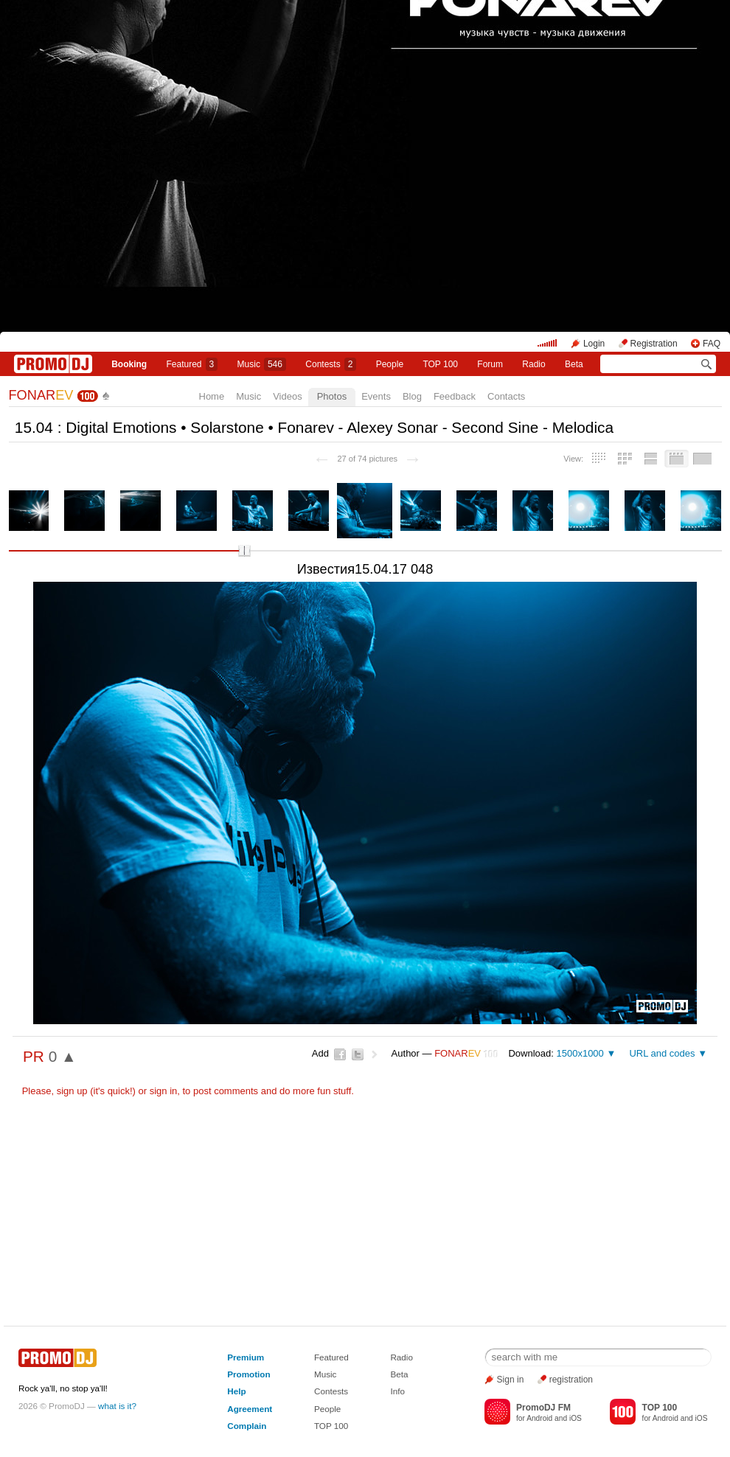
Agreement (249, 1408)
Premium (245, 1357)
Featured (192, 364)
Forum (490, 364)
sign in (164, 1090)
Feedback (455, 396)
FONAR (41, 395)
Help (236, 1391)
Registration (654, 343)
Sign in (510, 1379)
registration (571, 1379)
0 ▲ (63, 1056)
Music (261, 364)
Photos (332, 396)
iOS (575, 1418)
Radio (533, 364)
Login (594, 343)
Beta (574, 364)
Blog (412, 396)
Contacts (506, 396)
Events (376, 396)
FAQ (711, 343)
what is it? (117, 1406)
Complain (246, 1425)
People (389, 364)
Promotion (248, 1374)
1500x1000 (579, 1053)
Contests (331, 1391)
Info (397, 1391)
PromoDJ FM (543, 1407)
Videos (287, 396)
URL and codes (662, 1053)
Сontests (330, 364)
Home (212, 396)
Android (539, 1418)
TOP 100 (440, 364)
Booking (129, 364)
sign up (72, 1090)
